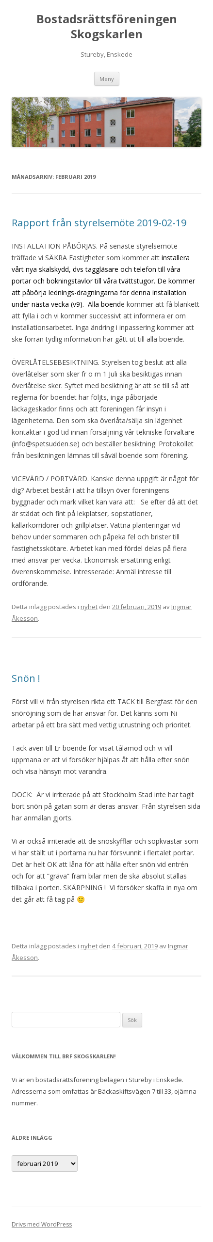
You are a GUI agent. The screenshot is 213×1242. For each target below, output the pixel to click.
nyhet (89, 606)
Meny (106, 78)
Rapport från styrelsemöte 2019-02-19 (99, 222)
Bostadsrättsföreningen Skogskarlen (106, 27)
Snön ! (26, 678)
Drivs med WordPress (42, 1224)
